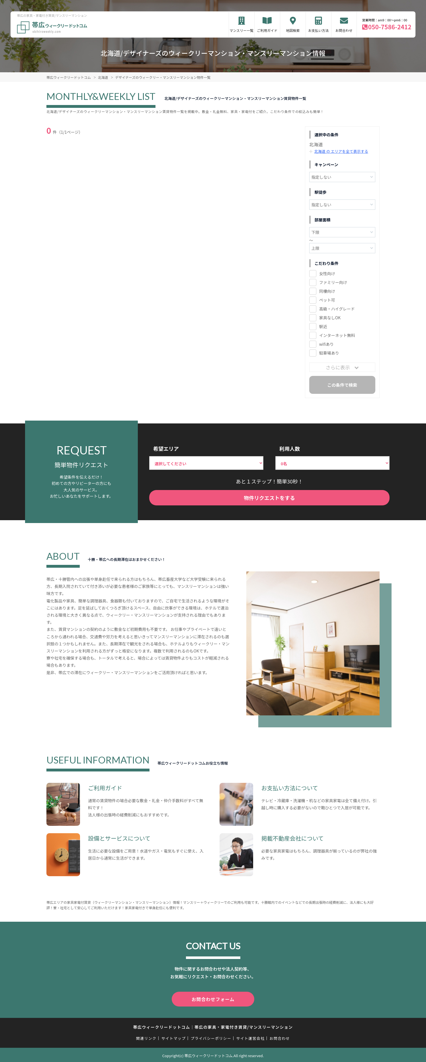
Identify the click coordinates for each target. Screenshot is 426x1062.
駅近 (323, 326)
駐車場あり (329, 353)
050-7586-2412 (389, 26)
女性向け (327, 273)
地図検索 (293, 30)
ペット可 (327, 300)
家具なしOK (330, 317)
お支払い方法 (318, 30)
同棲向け (327, 291)
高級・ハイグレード (337, 309)
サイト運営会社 (250, 1037)
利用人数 (289, 448)
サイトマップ (173, 1037)
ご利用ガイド (267, 30)
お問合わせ (344, 30)
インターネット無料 (337, 335)
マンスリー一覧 (241, 30)
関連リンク (146, 1037)
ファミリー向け (333, 282)
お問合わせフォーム (213, 998)
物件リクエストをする (269, 497)
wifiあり (326, 344)
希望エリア (166, 448)
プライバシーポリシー (211, 1037)
